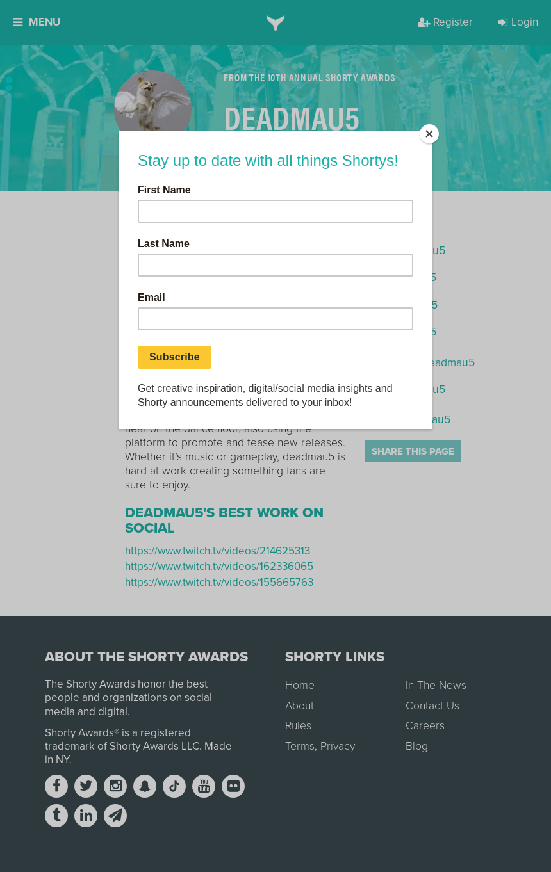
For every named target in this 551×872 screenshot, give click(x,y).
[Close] (429, 133)
